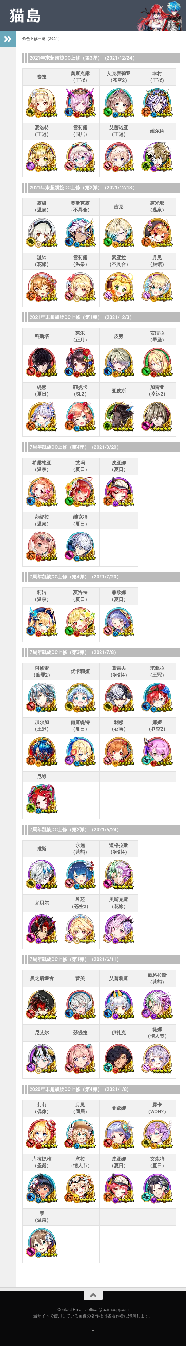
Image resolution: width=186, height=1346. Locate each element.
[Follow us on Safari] (93, 1330)
